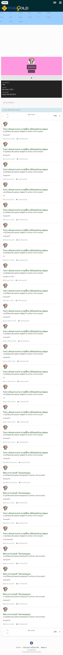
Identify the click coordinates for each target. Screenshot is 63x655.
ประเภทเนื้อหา (9, 102)
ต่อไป (55, 115)
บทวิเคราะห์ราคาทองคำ (35, 131)
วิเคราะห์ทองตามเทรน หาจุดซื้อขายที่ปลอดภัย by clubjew (25, 129)
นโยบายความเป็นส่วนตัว (31, 647)
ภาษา (18, 647)
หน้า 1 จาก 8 (31, 114)
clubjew (22, 131)
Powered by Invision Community (31, 652)
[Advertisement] (26, 41)
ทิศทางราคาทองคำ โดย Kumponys (16, 473)
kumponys (23, 475)
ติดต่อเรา (44, 647)
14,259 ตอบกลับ (22, 139)
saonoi (16, 131)
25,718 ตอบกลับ (24, 482)
